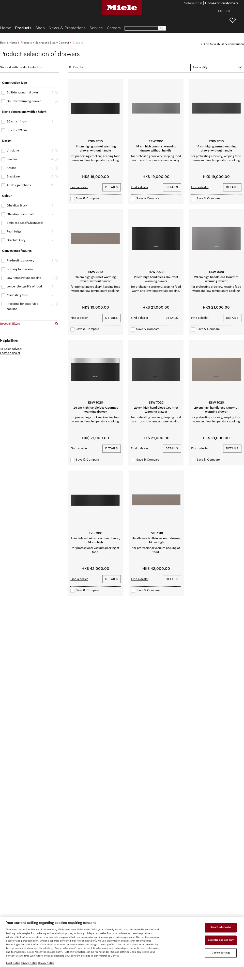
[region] (122, 942)
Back (3, 42)
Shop (40, 28)
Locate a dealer (10, 353)
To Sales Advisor (11, 349)
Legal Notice (13, 963)
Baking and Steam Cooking (52, 42)
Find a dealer (79, 187)
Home (13, 42)
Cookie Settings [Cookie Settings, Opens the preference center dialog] (221, 952)
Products (26, 42)
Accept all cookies (220, 927)
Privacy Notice (29, 963)
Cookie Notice (46, 963)
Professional (192, 3)
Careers (114, 28)
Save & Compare (87, 198)
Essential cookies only (221, 940)
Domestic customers (221, 3)
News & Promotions (67, 28)
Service (96, 28)
